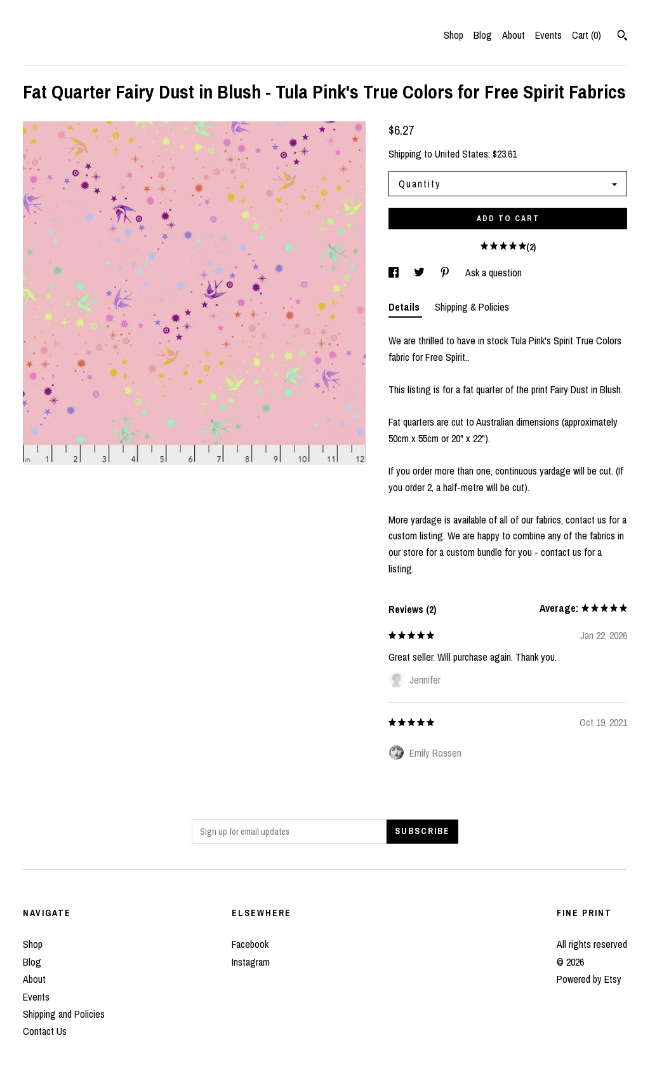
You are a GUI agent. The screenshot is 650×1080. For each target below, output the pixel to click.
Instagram (251, 962)
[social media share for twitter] (420, 273)
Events (548, 35)
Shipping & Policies (472, 307)
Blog (483, 35)
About (513, 35)
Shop (453, 35)
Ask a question (493, 273)
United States (461, 154)
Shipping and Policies (64, 1014)
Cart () (586, 35)
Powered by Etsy (589, 979)
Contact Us (45, 1031)
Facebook (250, 944)
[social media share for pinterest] (446, 273)
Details (405, 307)
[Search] (622, 37)
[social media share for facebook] (394, 273)
